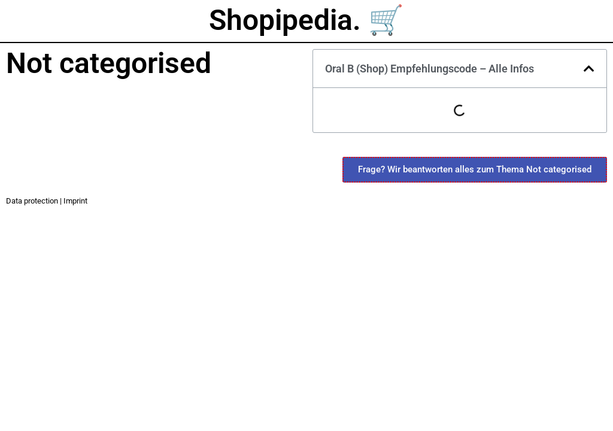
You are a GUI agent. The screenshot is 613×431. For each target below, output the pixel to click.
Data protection (32, 200)
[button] (589, 69)
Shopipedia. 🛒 (306, 20)
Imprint (75, 200)
